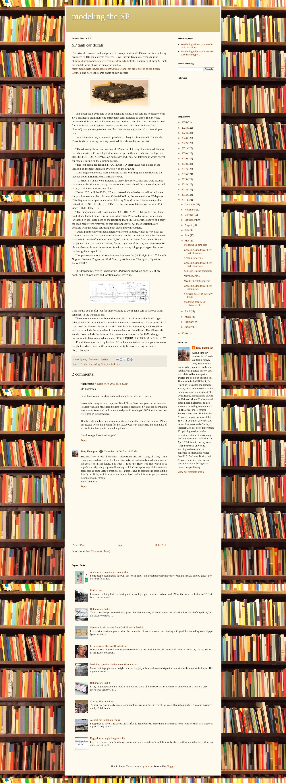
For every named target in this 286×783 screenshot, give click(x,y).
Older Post (160, 545)
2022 (185, 143)
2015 (185, 179)
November (190, 209)
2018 (185, 164)
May (187, 240)
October (189, 214)
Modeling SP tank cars (195, 244)
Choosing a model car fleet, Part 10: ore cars (198, 264)
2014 (185, 184)
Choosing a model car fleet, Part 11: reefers (198, 251)
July (187, 230)
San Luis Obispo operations (198, 271)
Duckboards (96, 590)
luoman (148, 766)
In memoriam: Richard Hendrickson (108, 646)
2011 (184, 200)
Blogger (171, 766)
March (188, 316)
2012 (185, 194)
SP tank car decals (193, 258)
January (189, 327)
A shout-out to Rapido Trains (105, 720)
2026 (185, 122)
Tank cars (115, 364)
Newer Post (79, 545)
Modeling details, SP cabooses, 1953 (194, 303)
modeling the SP (101, 16)
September (190, 220)
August (189, 225)
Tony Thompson (89, 451)
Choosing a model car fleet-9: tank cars (198, 287)
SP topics (105, 364)
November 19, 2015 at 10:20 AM (111, 383)
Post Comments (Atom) (98, 551)
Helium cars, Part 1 (100, 609)
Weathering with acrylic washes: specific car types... (197, 53)
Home (120, 545)
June (187, 235)
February (189, 321)
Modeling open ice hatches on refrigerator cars (114, 664)
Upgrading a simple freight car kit (107, 738)
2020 (185, 153)
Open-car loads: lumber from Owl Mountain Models (117, 627)
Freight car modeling (90, 364)
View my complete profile (191, 472)
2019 (185, 158)
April (188, 311)
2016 (185, 174)
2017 (185, 169)
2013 (185, 189)
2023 (185, 138)
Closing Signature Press (102, 701)
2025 (185, 127)
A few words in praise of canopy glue (109, 572)
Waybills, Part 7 (192, 275)
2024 (185, 133)
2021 (185, 148)
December (190, 204)
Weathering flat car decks (197, 281)
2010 (185, 333)
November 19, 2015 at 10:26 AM (120, 451)
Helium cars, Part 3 (100, 683)
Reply (84, 440)
